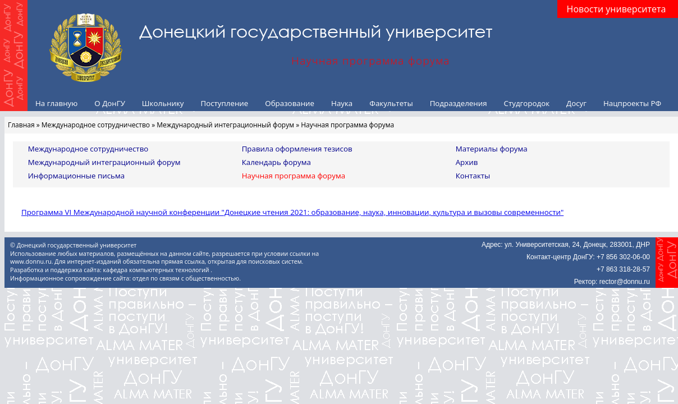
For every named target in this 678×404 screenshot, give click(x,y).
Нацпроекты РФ (632, 103)
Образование (289, 103)
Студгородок (527, 103)
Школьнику (163, 103)
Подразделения (458, 103)
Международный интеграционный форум (225, 125)
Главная (21, 125)
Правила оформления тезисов (297, 149)
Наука (341, 103)
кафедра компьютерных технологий (157, 270)
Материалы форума (492, 149)
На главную (56, 103)
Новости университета (616, 9)
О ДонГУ (109, 103)
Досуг (576, 103)
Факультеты (391, 103)
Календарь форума (276, 162)
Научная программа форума (293, 176)
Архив (467, 162)
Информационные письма (76, 176)
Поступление (224, 103)
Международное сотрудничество (96, 125)
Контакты (473, 176)
